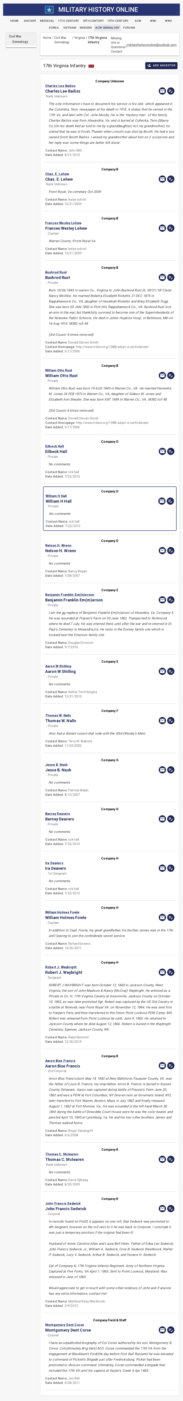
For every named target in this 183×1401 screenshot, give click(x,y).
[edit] (170, 91)
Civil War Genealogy (61, 40)
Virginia (79, 38)
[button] (90, 85)
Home (47, 38)
